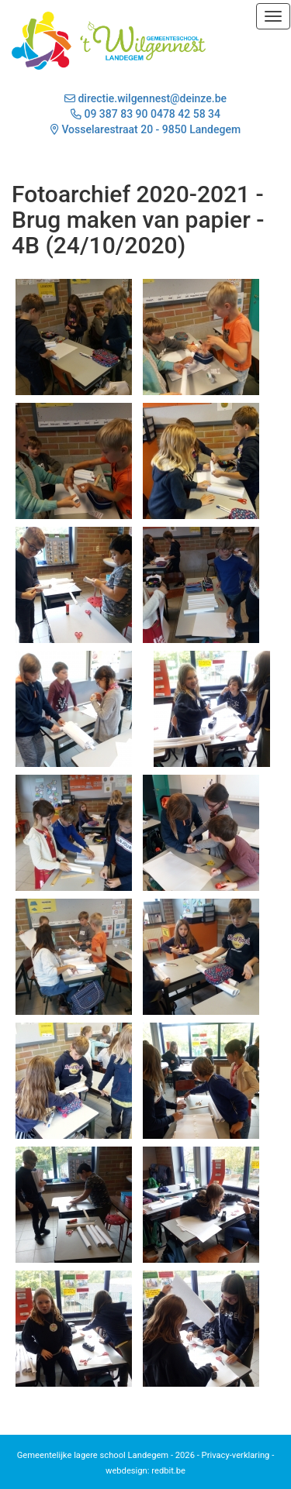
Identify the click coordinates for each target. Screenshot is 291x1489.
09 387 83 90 (115, 114)
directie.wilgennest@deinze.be (145, 98)
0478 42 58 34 (185, 114)
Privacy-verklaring (236, 1455)
